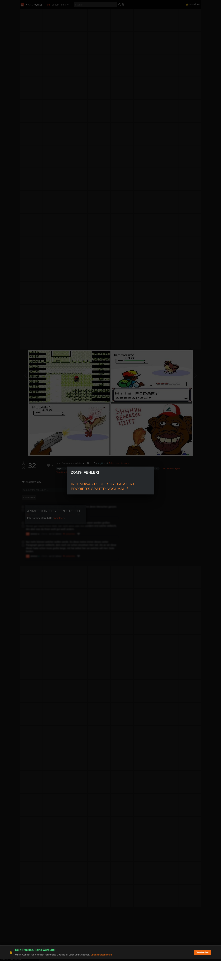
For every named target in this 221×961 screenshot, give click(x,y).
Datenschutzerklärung (101, 956)
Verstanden (202, 954)
